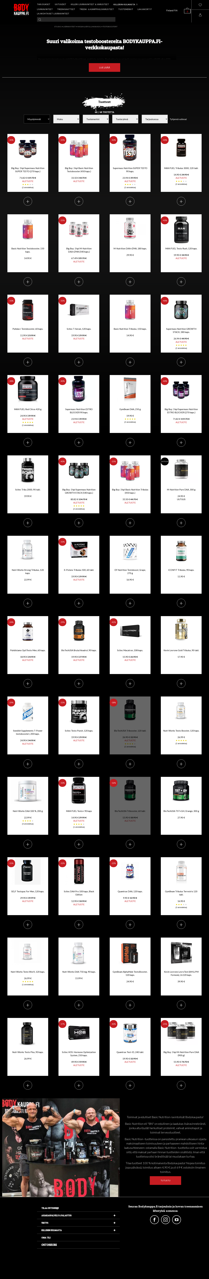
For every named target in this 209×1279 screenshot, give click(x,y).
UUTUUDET (60, 4)
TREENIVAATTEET (66, 9)
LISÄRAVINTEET (45, 9)
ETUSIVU (58, 26)
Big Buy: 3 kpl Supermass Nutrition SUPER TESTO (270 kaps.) (28, 178)
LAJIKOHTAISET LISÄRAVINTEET (53, 13)
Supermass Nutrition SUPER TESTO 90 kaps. (130, 178)
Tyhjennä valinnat (178, 119)
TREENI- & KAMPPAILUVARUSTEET (97, 9)
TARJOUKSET (43, 4)
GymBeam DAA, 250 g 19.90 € (130, 416)
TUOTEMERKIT (125, 9)
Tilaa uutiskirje (50, 1208)
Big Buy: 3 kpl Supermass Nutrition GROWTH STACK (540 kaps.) (79, 499)
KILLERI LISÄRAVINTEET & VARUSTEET (90, 4)
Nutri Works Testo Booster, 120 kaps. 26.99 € (181, 737)
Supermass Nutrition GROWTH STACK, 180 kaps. (181, 339)
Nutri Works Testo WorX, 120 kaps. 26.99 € (28, 978)
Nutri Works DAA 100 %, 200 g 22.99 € (28, 817)
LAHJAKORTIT (145, 9)
